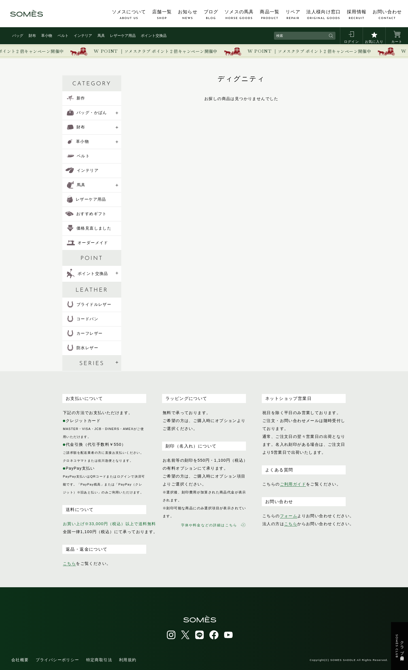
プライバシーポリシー (57, 660)
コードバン (82, 319)
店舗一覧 (162, 15)
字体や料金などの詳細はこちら (213, 525)
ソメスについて (129, 15)
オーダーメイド (87, 242)
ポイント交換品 (154, 35)
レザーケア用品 (123, 35)
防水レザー (82, 348)
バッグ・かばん (87, 112)
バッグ (17, 35)
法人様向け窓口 (323, 15)
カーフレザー (85, 333)
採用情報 (356, 15)
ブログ (211, 15)
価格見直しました (89, 228)
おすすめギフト (86, 213)
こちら (69, 563)
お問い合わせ (387, 15)
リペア (293, 15)
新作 (76, 98)
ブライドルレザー (89, 304)
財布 (32, 35)
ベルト (63, 35)
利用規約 (128, 660)
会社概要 (20, 660)
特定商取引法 (99, 660)
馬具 (101, 35)
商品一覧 (269, 15)
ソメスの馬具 (239, 15)
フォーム (289, 516)
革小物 (46, 35)
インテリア (83, 35)
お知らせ (187, 15)
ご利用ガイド (293, 484)
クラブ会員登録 (399, 646)
